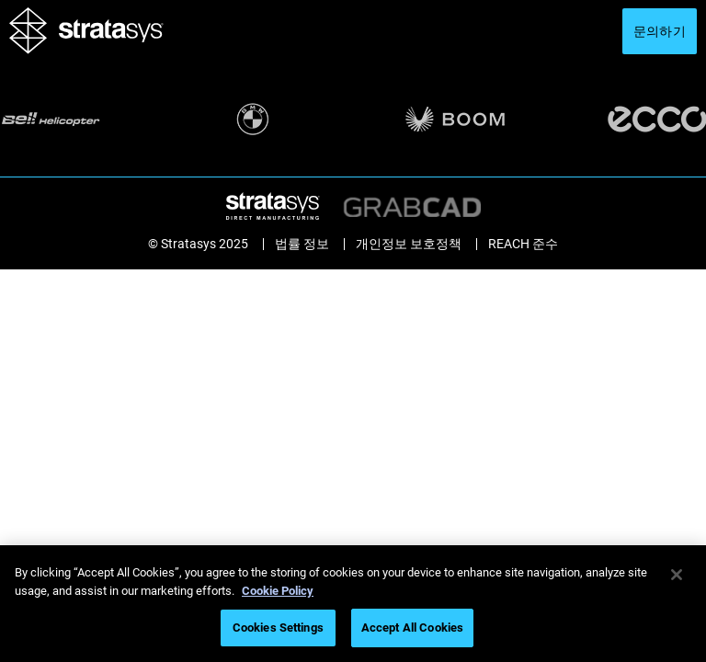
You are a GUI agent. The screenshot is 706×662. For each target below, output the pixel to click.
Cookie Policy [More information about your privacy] (277, 591)
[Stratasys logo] (86, 49)
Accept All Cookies (412, 627)
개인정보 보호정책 (408, 243)
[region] (353, 603)
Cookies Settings (278, 627)
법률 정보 (302, 243)
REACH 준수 (523, 243)
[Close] (676, 574)
